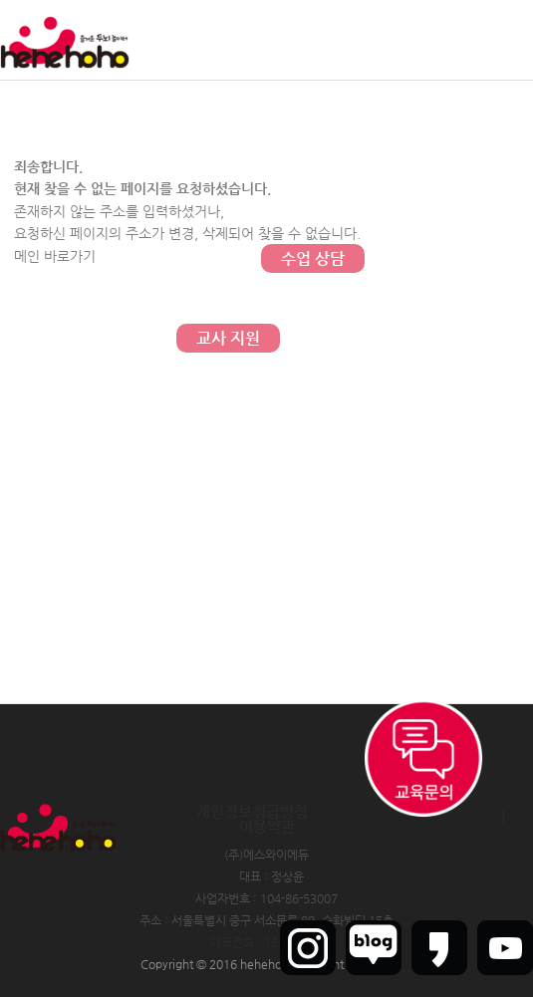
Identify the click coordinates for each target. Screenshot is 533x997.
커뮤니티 (313, 99)
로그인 (399, 40)
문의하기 (313, 178)
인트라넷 (511, 40)
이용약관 (267, 826)
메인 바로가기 (55, 256)
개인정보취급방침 (252, 811)
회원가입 (452, 40)
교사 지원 (228, 338)
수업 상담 (313, 258)
